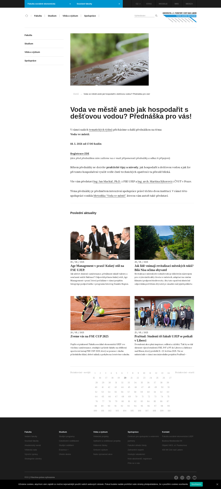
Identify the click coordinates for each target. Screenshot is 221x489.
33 (129, 382)
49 (155, 387)
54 (109, 392)
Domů (76, 94)
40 (96, 387)
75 (168, 396)
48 (149, 387)
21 (131, 378)
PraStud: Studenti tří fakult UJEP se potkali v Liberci (164, 338)
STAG (149, 4)
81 (129, 401)
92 (122, 406)
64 (96, 396)
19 (119, 378)
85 (155, 401)
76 (96, 401)
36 (148, 382)
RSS (27, 477)
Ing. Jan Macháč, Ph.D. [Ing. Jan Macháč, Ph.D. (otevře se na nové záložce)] (107, 181)
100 (95, 410)
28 (96, 382)
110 (169, 410)
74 (162, 396)
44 (122, 387)
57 (129, 392)
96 (148, 406)
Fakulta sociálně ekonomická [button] (49, 4)
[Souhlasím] (217, 484)
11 (150, 373)
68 (123, 396)
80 (123, 401)
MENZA (189, 4)
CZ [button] (138, 4)
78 (110, 401)
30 (110, 382)
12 (156, 373)
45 (129, 387)
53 (103, 392)
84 (148, 401)
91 (115, 406)
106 (139, 410)
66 (109, 396)
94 (135, 406)
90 (109, 406)
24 (151, 378)
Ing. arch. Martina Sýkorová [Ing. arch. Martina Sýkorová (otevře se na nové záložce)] (155, 181)
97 (155, 406)
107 (147, 410)
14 (169, 373)
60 (148, 392)
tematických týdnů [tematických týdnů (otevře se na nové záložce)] (100, 129)
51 (169, 387)
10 (144, 373)
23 (144, 378)
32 (122, 382)
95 (142, 406)
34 (135, 382)
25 (157, 378)
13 (162, 373)
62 (161, 392)
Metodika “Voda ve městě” (109, 195)
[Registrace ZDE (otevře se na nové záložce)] (79, 153)
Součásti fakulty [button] (98, 4)
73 (155, 396)
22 (138, 378)
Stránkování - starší (184, 372)
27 (170, 378)
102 (109, 410)
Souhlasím (196, 484)
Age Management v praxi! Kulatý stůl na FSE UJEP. (97, 268)
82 (135, 401)
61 (155, 392)
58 (135, 392)
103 (117, 410)
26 (164, 378)
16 (100, 378)
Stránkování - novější (80, 372)
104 (124, 410)
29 (103, 382)
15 (94, 378)
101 (102, 410)
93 (128, 406)
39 (168, 382)
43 (115, 387)
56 (122, 392)
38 (161, 382)
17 (106, 378)
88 (96, 406)
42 (109, 387)
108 (154, 410)
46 (135, 387)
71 (142, 396)
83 (142, 401)
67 (116, 396)
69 (129, 396)
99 (168, 406)
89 (102, 406)
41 (103, 387)
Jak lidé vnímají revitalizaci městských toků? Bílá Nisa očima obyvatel (164, 268)
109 (161, 410)
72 (149, 396)
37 (155, 382)
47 (142, 387)
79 (116, 401)
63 (168, 392)
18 (112, 378)
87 (168, 401)
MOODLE (163, 4)
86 (161, 401)
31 (116, 382)
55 (116, 392)
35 (142, 382)
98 (162, 406)
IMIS (177, 4)
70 (136, 396)
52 (96, 392)
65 (103, 396)
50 (162, 387)
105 (132, 410)
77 (103, 401)
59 (142, 392)
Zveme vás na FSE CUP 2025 (89, 336)
